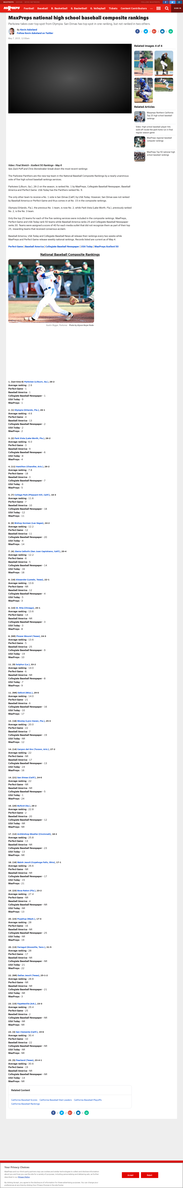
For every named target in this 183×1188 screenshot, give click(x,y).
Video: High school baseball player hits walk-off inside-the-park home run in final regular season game (154, 129)
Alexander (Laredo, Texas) (29, 579)
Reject (149, 1175)
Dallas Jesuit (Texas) (28, 975)
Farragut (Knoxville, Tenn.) (31, 947)
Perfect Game (15, 246)
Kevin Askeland (28, 29)
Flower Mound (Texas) (28, 636)
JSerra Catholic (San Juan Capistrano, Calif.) (37, 551)
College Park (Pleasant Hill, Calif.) (32, 494)
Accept (130, 1175)
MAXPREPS (8, 2)
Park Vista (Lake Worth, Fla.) (29, 438)
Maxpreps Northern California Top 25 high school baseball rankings (160, 115)
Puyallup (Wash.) (26, 918)
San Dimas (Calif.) (26, 777)
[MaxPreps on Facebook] (166, 2)
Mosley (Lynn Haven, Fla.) (31, 720)
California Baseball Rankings (25, 1103)
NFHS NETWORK (32, 2)
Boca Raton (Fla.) (26, 890)
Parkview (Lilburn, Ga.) (36, 381)
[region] (91, 1175)
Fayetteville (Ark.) (26, 1003)
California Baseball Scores (24, 1099)
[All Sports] (151, 8)
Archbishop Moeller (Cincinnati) (34, 833)
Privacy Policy (24, 1177)
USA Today (87, 246)
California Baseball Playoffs (88, 1099)
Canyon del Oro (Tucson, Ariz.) (33, 749)
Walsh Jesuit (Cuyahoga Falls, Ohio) (36, 862)
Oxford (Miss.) (25, 692)
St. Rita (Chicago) (25, 607)
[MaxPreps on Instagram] (179, 2)
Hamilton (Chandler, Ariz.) (29, 466)
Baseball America (34, 246)
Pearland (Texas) (24, 1060)
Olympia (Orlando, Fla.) (27, 409)
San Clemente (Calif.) (27, 1031)
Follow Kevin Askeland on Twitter (35, 33)
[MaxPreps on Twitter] (172, 2)
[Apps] (159, 8)
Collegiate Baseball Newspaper (62, 246)
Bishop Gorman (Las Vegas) (29, 523)
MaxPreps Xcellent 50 (106, 246)
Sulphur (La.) (23, 664)
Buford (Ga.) (23, 805)
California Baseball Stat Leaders (56, 1099)
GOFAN (19, 2)
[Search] (167, 8)
